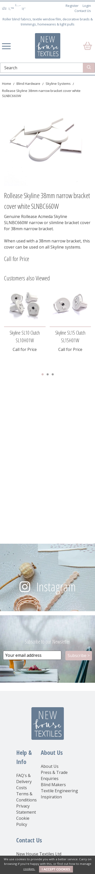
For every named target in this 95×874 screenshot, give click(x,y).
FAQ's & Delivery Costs (24, 781)
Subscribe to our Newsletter (47, 641)
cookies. (29, 869)
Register (72, 5)
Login (87, 5)
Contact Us (82, 10)
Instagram (56, 586)
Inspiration (51, 797)
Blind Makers (53, 784)
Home (6, 83)
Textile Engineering (59, 791)
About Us (50, 766)
